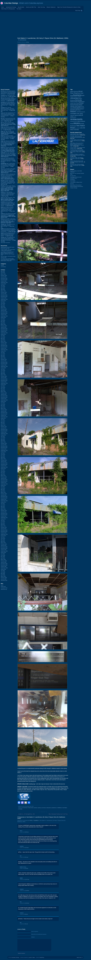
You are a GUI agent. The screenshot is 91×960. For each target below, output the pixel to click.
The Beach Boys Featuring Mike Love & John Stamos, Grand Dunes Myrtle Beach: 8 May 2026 (8, 259)
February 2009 (4, 560)
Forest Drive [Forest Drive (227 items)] (78, 105)
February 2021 (4, 359)
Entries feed (3, 586)
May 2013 (3, 489)
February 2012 (4, 510)
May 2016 (3, 439)
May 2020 (3, 372)
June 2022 (3, 337)
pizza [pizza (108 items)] (75, 117)
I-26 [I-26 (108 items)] (77, 111)
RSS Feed (77, 10)
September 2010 (4, 534)
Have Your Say (41, 7)
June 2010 (3, 538)
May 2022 (3, 338)
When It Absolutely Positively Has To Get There (58, 814)
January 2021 (3, 360)
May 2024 (3, 304)
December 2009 (4, 546)
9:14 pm (26, 868)
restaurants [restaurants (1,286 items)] (76, 119)
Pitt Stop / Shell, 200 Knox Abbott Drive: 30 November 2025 (77, 165)
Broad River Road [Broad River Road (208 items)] (76, 92)
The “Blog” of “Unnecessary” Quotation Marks (76, 178)
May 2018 (3, 405)
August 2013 (3, 485)
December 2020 (4, 362)
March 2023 (3, 324)
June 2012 (3, 504)
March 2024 (3, 307)
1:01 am (26, 923)
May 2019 (3, 388)
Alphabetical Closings (11, 7)
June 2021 (3, 353)
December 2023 (4, 311)
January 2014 (3, 478)
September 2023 (4, 316)
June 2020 (3, 370)
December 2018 (4, 395)
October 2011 (3, 516)
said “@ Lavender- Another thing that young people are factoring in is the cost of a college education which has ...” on (8, 99)
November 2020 (4, 363)
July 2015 (3, 453)
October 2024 (3, 297)
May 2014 (3, 472)
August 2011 (3, 518)
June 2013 (3, 488)
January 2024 (3, 310)
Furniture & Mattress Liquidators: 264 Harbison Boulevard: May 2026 (77, 155)
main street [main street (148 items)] (80, 113)
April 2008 (3, 574)
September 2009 (4, 551)
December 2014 (4, 462)
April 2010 (3, 541)
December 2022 (4, 328)
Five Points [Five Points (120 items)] (76, 103)
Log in (2, 585)
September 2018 (4, 400)
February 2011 (4, 527)
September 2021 (4, 349)
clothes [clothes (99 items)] (79, 97)
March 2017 (3, 425)
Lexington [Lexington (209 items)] (73, 113)
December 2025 (4, 278)
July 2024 (3, 302)
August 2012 (3, 502)
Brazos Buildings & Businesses (76, 186)
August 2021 (3, 351)
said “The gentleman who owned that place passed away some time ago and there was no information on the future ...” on (8, 239)
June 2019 (3, 387)
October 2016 (3, 432)
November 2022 (4, 330)
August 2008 (3, 569)
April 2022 (3, 339)
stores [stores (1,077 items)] (76, 123)
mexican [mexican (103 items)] (72, 115)
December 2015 (4, 446)
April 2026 (3, 272)
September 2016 (4, 433)
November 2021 (4, 346)
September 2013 (4, 483)
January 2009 (3, 562)
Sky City (72, 183)
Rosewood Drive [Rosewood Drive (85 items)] (73, 121)
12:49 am (27, 903)
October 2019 (3, 381)
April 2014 (3, 474)
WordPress (42, 957)
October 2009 (3, 549)
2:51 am (26, 857)
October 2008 (3, 566)
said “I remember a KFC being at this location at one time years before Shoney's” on (8, 170)
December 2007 (4, 580)
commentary (3, 266)
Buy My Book (21, 7)
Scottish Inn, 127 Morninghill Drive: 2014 (26, 814)
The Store (19, 8)
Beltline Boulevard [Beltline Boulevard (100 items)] (74, 91)
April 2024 (3, 306)
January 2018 (3, 411)
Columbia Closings (11, 3)
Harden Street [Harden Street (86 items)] (77, 110)
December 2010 (4, 530)
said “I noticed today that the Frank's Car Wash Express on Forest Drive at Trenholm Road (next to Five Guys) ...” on (8, 165)
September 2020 (4, 366)
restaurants (48, 807)
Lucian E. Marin (32, 957)
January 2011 (3, 528)
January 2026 (3, 276)
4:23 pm (26, 914)
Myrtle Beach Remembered (75, 185)
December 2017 (4, 412)
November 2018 (4, 397)
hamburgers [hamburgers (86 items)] (72, 108)
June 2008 (3, 572)
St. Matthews (59, 807)
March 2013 (3, 492)
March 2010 (3, 542)
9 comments (22, 40)
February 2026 (4, 275)
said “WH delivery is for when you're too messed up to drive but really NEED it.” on (8, 215)
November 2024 (4, 296)
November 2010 (4, 531)
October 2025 (3, 281)
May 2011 (3, 523)
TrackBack (36, 820)
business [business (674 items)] (77, 95)
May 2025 (3, 288)
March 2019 (3, 391)
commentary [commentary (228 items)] (74, 98)
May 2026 (3, 271)
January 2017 (3, 427)
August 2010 (3, 535)
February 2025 (4, 292)
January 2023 (3, 327)
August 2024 (3, 300)
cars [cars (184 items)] (83, 95)
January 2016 (3, 444)
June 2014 (3, 471)
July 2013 (3, 486)
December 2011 (4, 513)
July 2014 (3, 469)
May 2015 (3, 455)
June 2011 (3, 521)
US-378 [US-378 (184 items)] (82, 128)
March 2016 (3, 441)
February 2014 (4, 476)
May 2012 (3, 506)
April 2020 (3, 373)
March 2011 (3, 525)
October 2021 (3, 348)
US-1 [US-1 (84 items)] (76, 128)
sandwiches (53, 807)
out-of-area (43, 807)
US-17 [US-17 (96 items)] (78, 128)
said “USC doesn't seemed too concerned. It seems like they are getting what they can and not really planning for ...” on (8, 92)
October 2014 (3, 465)
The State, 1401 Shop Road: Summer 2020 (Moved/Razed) (76, 137)
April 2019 (3, 390)
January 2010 (3, 545)
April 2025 (3, 289)
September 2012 (4, 500)
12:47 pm (27, 879)
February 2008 (4, 577)
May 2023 (3, 321)
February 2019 (4, 393)
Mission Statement (51, 7)
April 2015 (3, 457)
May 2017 (3, 422)
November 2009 (4, 548)
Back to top (79, 957)
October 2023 (3, 314)
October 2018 (3, 398)
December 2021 (4, 345)
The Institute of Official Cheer (76, 182)
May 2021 (3, 355)
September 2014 (4, 467)
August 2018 (3, 401)
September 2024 (4, 299)
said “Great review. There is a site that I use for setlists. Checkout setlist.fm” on (8, 188)
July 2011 (3, 520)
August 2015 (3, 451)
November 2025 (4, 279)
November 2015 (4, 447)
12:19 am (27, 847)
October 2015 (3, 448)
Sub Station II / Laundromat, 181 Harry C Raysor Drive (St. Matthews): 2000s (42, 38)
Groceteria (72, 179)
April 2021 (3, 356)
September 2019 (4, 383)
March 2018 (3, 408)
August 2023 (3, 317)
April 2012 (3, 507)
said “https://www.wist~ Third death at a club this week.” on (8, 199)
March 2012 (3, 509)
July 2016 (3, 436)
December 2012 (4, 496)
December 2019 (4, 379)
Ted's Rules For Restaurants (8, 8)
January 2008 (3, 579)
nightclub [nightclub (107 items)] (76, 115)
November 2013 (4, 481)
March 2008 (3, 576)
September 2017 (4, 416)
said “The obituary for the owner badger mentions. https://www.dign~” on (8, 226)
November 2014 (4, 464)
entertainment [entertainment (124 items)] (80, 101)
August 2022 (3, 334)
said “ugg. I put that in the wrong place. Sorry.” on (8, 133)
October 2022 (3, 331)
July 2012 (3, 503)
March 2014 (3, 475)
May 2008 (3, 573)
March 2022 (3, 341)
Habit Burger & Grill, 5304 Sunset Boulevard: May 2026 (7, 248)
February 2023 (4, 325)
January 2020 (3, 377)
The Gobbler (72, 180)
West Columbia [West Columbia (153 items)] (74, 129)
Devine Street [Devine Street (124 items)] (73, 101)
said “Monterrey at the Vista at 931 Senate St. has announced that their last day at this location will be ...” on (8, 128)
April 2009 (3, 558)
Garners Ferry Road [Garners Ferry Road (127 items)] (75, 106)
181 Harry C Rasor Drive (28, 807)
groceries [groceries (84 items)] (82, 107)
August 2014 (3, 468)
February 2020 (4, 376)
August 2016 (3, 434)
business (35, 807)
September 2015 (4, 450)
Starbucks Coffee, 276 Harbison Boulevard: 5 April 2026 (76, 158)
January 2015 (3, 461)
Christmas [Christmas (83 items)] (76, 96)
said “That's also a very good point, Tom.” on (8, 96)
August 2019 (3, 384)
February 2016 (4, 443)
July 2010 (3, 537)
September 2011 (4, 517)
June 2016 (3, 437)
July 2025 (3, 285)
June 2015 (3, 454)
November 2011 (4, 514)
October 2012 (3, 499)
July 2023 (3, 318)
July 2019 (3, 386)
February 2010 (4, 544)
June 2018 (3, 404)
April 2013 (3, 490)
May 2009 (3, 556)
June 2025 (3, 286)
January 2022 (3, 344)
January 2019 (3, 394)
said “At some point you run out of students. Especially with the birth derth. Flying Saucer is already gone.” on (8, 120)
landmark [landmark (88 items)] (83, 111)
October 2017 (3, 415)
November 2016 (4, 430)
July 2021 (3, 352)
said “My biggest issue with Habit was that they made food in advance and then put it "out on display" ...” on (8, 234)
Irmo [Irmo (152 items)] (79, 111)
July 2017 (3, 419)
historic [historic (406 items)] (73, 112)
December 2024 (4, 295)
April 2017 (3, 423)
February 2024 (4, 309)
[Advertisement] (45, 24)
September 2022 (4, 332)
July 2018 (3, 402)
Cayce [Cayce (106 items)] (71, 97)
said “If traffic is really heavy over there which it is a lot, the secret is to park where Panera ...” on (8, 220)
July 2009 (3, 553)
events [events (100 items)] (71, 103)
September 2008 (4, 567)
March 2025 (3, 290)
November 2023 (4, 313)
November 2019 (4, 380)
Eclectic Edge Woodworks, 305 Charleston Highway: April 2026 (76, 161)
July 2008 (3, 570)
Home (2, 7)
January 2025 (3, 293)
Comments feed (4, 587)
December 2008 (4, 563)
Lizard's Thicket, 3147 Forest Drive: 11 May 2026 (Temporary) (8, 250)
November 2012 (4, 497)
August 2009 (3, 552)
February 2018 (4, 409)
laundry (39, 807)
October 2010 (3, 532)
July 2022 (3, 335)
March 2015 (3, 458)
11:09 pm (27, 890)
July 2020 (3, 369)
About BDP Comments (5, 242)
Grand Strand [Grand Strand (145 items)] (76, 107)
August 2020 (3, 367)
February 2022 (4, 342)
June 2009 (3, 555)
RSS (31, 820)
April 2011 (3, 524)
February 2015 (4, 460)
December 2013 (4, 479)
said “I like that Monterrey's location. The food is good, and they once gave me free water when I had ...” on (8, 109)
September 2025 (4, 282)
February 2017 (4, 426)
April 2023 (3, 323)
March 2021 (3, 358)
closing (2, 265)
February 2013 (4, 493)
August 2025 (3, 283)
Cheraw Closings (73, 187)
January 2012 (3, 511)
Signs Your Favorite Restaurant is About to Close (68, 7)
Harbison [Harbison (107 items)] (78, 109)
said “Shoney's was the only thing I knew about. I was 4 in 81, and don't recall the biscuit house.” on (8, 149)
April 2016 (3, 440)
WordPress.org (4, 589)
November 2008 (4, 565)
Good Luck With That (31, 7)
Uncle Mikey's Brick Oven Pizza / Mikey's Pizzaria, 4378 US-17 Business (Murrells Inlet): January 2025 (7, 253)
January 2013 (3, 495)
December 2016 (4, 429)
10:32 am (27, 832)
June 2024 (3, 303)
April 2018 (3, 407)
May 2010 (3, 539)
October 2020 (3, 365)
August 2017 (3, 418)
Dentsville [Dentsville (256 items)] (78, 100)
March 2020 (3, 374)
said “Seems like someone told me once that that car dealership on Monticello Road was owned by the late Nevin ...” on (8, 230)
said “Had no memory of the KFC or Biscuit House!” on (8, 124)
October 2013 (3, 482)
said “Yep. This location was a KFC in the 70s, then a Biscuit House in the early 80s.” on (8, 154)
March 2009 (3, 559)
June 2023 (3, 320)
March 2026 (3, 274)
